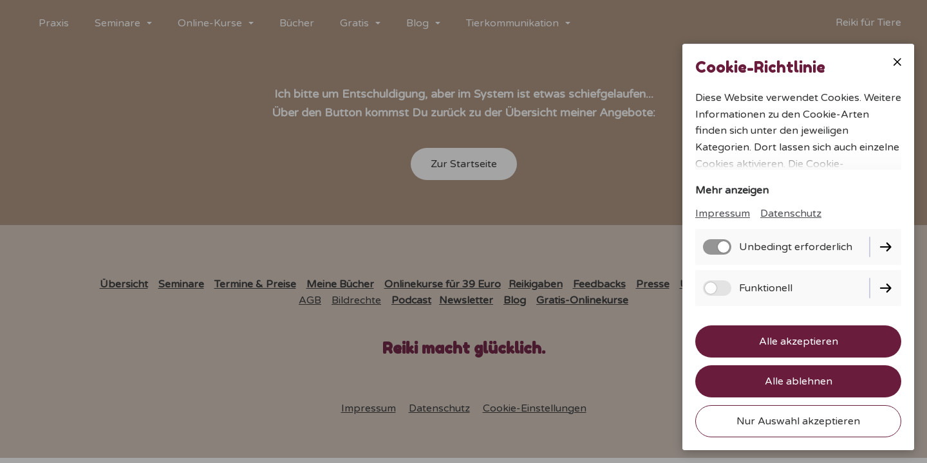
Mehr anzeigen (732, 190)
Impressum (722, 213)
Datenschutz (790, 213)
